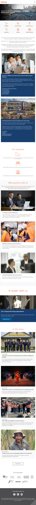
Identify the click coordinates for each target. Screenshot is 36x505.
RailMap (6, 24)
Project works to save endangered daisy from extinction (17, 453)
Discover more (6, 319)
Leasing (18, 30)
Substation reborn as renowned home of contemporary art (17, 389)
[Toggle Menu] (34, 2)
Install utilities (18, 24)
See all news (18, 463)
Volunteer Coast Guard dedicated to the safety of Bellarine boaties (17, 356)
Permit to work (29, 24)
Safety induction (29, 30)
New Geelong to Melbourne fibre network (13, 420)
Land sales (6, 30)
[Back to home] (4, 2)
